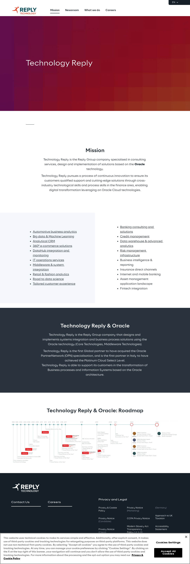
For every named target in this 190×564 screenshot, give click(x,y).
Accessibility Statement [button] (162, 528)
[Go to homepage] (28, 10)
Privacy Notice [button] (106, 520)
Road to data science (48, 279)
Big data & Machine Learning (53, 236)
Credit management (134, 236)
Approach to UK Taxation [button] (163, 517)
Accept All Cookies (168, 552)
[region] (95, 548)
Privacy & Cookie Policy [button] (108, 509)
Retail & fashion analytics (51, 274)
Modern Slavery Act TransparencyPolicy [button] (137, 529)
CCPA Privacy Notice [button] (138, 518)
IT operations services (48, 260)
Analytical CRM (44, 241)
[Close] (186, 537)
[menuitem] (55, 10)
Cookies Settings (168, 543)
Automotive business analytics (55, 231)
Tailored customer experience (54, 283)
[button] (26, 502)
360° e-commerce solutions (52, 246)
